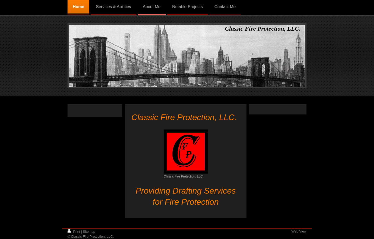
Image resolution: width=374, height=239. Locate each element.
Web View (298, 231)
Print (74, 232)
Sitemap (89, 232)
